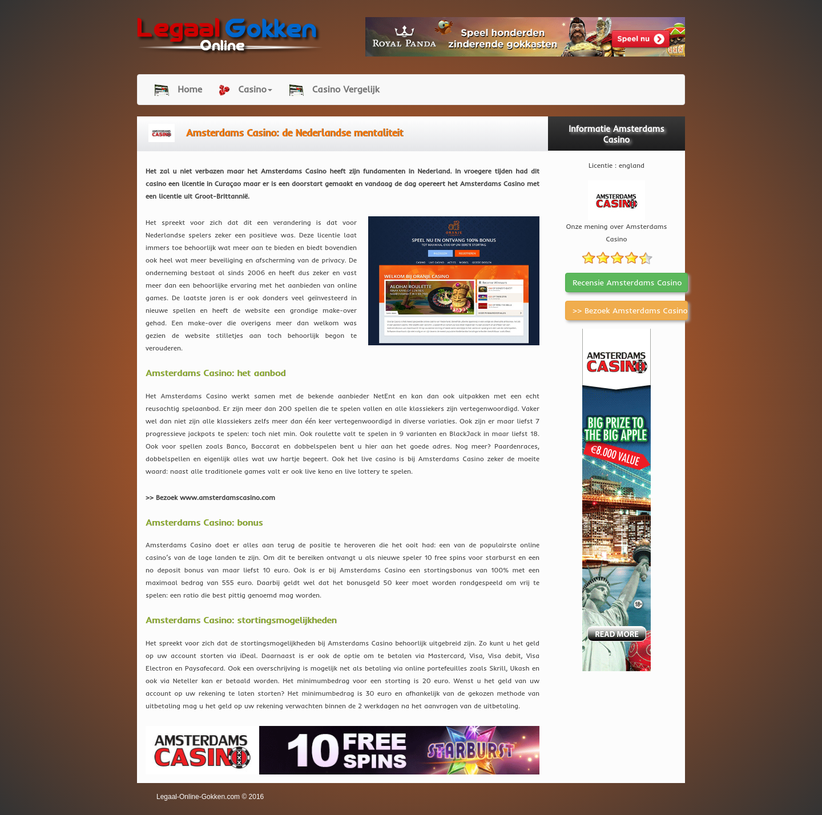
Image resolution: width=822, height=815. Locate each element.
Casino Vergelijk (334, 89)
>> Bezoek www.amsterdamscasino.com (210, 497)
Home (178, 89)
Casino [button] (245, 89)
